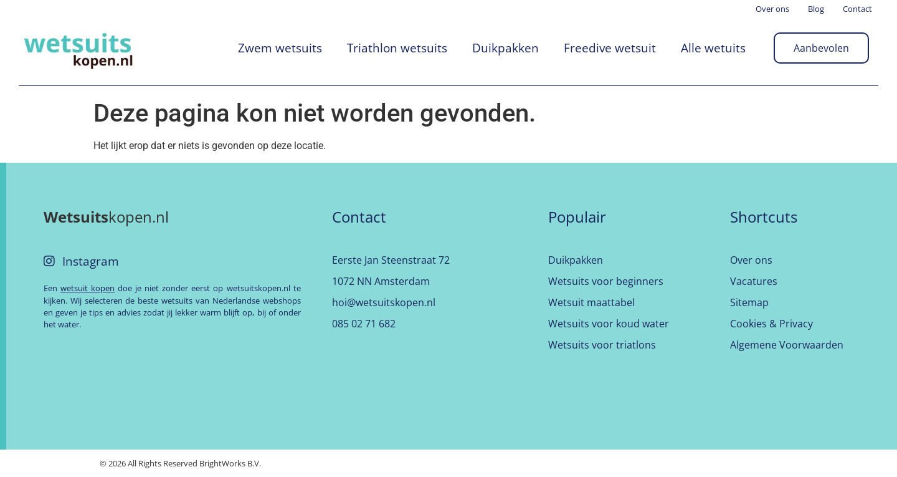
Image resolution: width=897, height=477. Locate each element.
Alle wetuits (713, 47)
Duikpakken (505, 47)
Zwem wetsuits (280, 47)
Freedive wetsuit (610, 47)
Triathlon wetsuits (397, 47)
